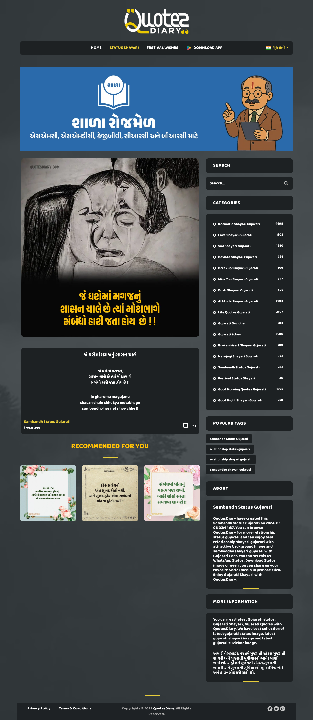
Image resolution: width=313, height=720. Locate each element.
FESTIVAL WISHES (162, 48)
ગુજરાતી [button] (276, 48)
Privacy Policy (38, 708)
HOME (96, 48)
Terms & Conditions (75, 708)
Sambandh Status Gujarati (47, 422)
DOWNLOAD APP (204, 48)
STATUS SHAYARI (124, 48)
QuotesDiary (163, 708)
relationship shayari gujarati (231, 459)
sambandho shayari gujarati (230, 469)
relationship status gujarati (230, 449)
